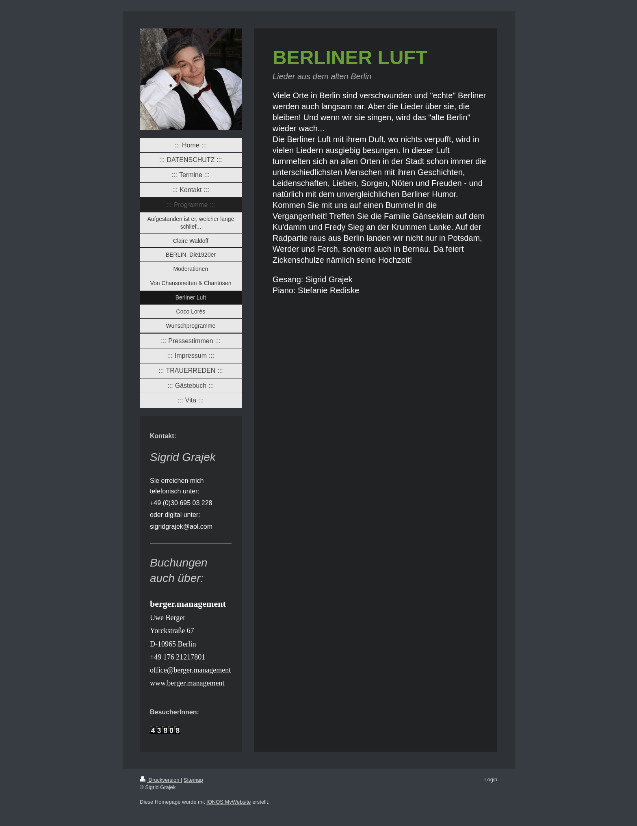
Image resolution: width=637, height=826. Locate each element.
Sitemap (193, 780)
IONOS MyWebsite (228, 802)
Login (490, 779)
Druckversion (160, 780)
